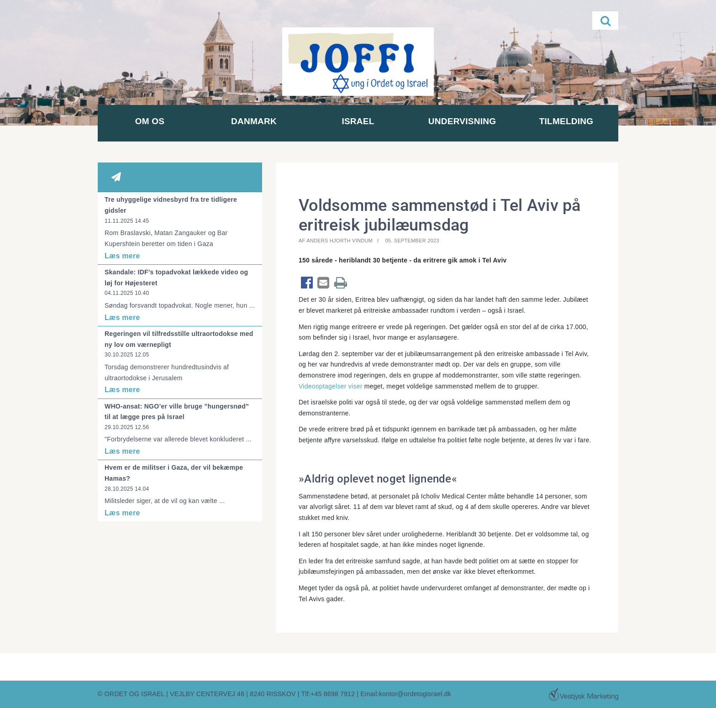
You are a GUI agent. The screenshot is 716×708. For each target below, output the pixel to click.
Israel (358, 121)
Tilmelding (566, 121)
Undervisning (462, 121)
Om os (150, 121)
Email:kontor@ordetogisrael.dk (405, 694)
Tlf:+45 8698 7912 (328, 694)
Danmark (254, 121)
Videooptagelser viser (331, 386)
